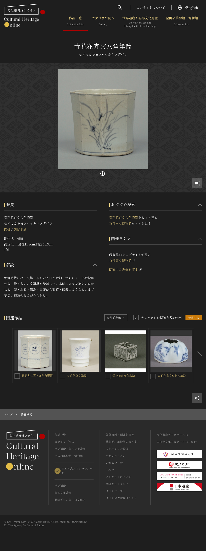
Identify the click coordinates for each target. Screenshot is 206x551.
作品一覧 (75, 21)
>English (188, 7)
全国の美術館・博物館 (182, 21)
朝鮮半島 (19, 229)
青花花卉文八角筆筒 (123, 217)
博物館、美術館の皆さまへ (123, 442)
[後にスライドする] (198, 355)
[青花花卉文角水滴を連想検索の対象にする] (107, 376)
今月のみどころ (116, 456)
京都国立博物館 (120, 223)
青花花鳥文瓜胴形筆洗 (172, 376)
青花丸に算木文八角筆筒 (37, 375)
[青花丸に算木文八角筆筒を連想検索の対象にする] (17, 376)
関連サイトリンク (117, 484)
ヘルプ (110, 470)
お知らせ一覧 (114, 463)
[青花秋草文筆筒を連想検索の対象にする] (62, 376)
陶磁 (7, 229)
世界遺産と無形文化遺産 (140, 21)
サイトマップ (114, 491)
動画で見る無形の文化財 (70, 500)
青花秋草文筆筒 (77, 376)
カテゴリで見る (103, 21)
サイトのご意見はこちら (121, 498)
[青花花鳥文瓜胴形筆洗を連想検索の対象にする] (153, 376)
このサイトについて (150, 7)
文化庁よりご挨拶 (117, 449)
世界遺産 (60, 486)
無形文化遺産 (63, 493)
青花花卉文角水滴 (123, 376)
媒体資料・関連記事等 (120, 435)
